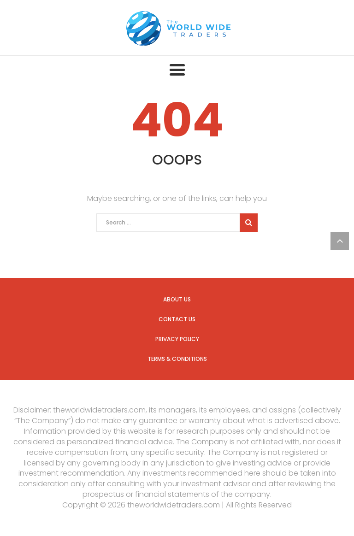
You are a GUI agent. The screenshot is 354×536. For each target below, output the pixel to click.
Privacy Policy (177, 339)
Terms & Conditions (177, 359)
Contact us (177, 319)
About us (177, 299)
